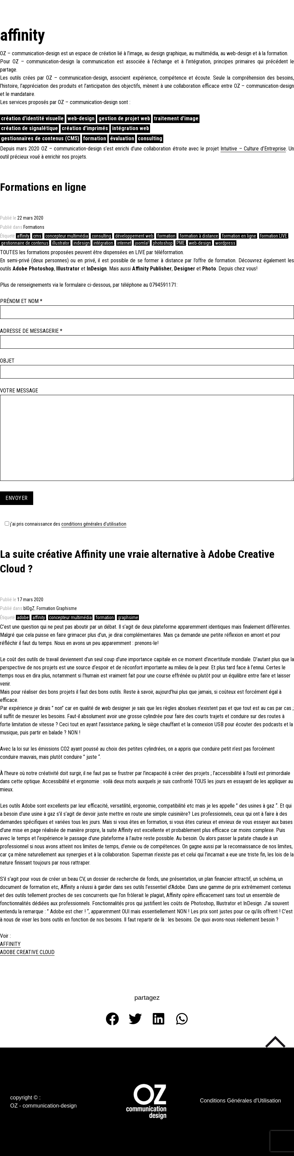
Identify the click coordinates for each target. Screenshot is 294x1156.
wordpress (225, 243)
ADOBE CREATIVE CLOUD (27, 952)
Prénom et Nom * (21, 301)
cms (37, 236)
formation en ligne (239, 236)
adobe (23, 617)
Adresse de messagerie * (31, 331)
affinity (23, 236)
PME (180, 243)
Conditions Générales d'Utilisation (93, 524)
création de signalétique (29, 128)
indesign (82, 243)
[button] (25, 1097)
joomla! (142, 243)
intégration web (130, 128)
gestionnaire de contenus (24, 243)
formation (94, 138)
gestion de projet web (124, 118)
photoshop (163, 243)
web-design (80, 118)
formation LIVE (273, 236)
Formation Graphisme (57, 608)
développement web (134, 236)
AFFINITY (10, 944)
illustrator (60, 243)
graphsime (128, 617)
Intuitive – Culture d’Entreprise (253, 148)
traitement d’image (176, 118)
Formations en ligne (43, 187)
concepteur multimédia (66, 236)
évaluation (122, 138)
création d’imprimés (85, 128)
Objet (7, 361)
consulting (150, 138)
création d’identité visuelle (32, 118)
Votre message (19, 390)
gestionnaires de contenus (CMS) (40, 138)
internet (124, 243)
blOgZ (29, 608)
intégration (103, 243)
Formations (33, 227)
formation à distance (199, 236)
